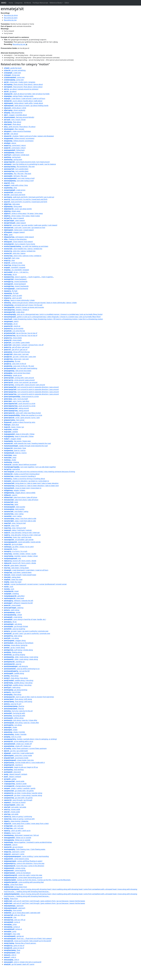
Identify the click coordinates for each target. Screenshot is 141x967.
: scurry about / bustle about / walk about (23, 101)
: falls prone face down (17, 371)
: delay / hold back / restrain (18, 530)
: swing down (12, 577)
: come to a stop (13, 263)
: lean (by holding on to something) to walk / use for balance (30, 164)
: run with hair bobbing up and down (26, 246)
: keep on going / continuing (18, 816)
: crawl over (12, 73)
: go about (10, 91)
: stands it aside (15, 784)
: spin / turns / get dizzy (16, 401)
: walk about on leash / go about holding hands (26, 105)
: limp (9, 183)
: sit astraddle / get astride (18, 539)
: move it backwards (16, 286)
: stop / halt (11, 525)
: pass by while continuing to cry (22, 669)
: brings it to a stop (14, 265)
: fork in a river (12, 737)
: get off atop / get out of (16, 347)
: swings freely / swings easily (18, 96)
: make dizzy (14, 312)
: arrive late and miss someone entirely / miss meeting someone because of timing (39, 471)
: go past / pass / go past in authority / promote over (26, 631)
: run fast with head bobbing (20, 368)
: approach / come (14, 852)
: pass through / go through (18, 800)
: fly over (12, 361)
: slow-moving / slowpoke (16, 821)
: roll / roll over (14, 826)
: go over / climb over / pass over (20, 356)
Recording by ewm (11, 18)
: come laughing (15, 870)
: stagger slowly (12, 439)
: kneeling (11, 593)
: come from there (13, 884)
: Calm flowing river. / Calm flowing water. (24, 849)
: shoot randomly (14, 110)
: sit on (10, 274)
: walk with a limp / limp (16, 185)
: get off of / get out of (15, 349)
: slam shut (11, 425)
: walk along (12, 687)
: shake (10, 460)
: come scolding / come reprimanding (26, 856)
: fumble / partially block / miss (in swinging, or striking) (30, 739)
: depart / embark (12, 776)
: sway (10, 455)
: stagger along (15, 640)
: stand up (12, 326)
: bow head (14, 598)
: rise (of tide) (12, 692)
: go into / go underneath (16, 751)
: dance (10, 143)
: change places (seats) (17, 786)
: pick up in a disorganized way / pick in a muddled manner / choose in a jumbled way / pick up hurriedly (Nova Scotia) (53, 314)
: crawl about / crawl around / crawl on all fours (24, 98)
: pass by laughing (14, 629)
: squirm (10, 495)
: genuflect (14, 596)
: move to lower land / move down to (22, 488)
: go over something (15, 70)
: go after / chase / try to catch (19, 547)
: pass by (12, 664)
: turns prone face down (17, 373)
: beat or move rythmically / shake (19, 300)
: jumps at (12, 927)
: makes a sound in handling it (20, 476)
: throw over (12, 75)
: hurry (10, 549)
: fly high (10, 291)
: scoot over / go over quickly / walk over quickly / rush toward (30, 225)
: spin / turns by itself (16, 399)
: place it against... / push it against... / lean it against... (29, 277)
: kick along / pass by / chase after (20, 720)
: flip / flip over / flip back (17, 173)
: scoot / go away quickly (18, 209)
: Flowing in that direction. (15, 239)
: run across (13, 192)
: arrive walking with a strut (18, 741)
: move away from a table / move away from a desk (26, 823)
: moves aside (12, 809)
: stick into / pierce (14, 253)
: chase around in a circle (21, 396)
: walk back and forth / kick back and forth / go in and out (29, 197)
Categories (19, 3)
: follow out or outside (17, 837)
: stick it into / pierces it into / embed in (22, 256)
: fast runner (14, 420)
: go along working (15, 690)
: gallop (10, 779)
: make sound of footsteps (17, 131)
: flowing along (13, 652)
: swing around (16, 408)
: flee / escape (14, 129)
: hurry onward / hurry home (19, 244)
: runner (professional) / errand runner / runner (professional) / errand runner (35, 584)
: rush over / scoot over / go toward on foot (24, 227)
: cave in (10, 845)
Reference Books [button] (56, 3)
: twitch (11, 321)
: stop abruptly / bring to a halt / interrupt (22, 535)
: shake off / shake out (17, 746)
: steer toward (14, 220)
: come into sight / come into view (23, 875)
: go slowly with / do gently (19, 791)
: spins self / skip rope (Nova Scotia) (22, 413)
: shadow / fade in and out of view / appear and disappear (29, 136)
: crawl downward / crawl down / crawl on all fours (26, 570)
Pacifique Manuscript (40, 3)
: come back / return (15, 145)
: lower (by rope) (13, 579)
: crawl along (13, 617)
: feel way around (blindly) (19, 117)
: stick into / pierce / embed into (19, 251)
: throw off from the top (17, 352)
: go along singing (14, 654)
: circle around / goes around (19, 380)
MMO (3, 2)
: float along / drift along (18, 699)
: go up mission (13, 847)
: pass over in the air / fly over (19, 366)
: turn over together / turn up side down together (30, 467)
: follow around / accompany (19, 138)
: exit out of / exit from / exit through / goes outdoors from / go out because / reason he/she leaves (44, 901)
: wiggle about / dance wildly (19, 493)
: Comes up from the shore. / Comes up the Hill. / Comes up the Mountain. (37, 880)
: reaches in (13, 765)
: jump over (14, 77)
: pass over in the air (15, 364)
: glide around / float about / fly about (19, 127)
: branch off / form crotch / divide (20, 561)
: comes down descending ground (23, 877)
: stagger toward (14, 232)
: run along (11, 638)
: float (12, 950)
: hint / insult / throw (15, 119)
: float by (14, 706)
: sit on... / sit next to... (16, 272)
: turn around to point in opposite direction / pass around (31, 387)
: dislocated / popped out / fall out (21, 835)
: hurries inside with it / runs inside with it (24, 762)
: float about (12, 122)
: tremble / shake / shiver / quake (20, 554)
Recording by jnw (10, 20)
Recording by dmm (11, 15)
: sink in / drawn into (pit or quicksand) (22, 962)
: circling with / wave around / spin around (24, 385)
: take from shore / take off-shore (20, 497)
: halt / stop (11, 258)
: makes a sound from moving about (21, 474)
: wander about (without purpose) (20, 464)
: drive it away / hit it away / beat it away (22, 216)
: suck (8, 586)
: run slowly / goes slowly (17, 342)
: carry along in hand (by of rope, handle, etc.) (25, 619)
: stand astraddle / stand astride (22, 542)
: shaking (11, 462)
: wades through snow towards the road (26, 446)
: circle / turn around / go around (20, 382)
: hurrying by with (14, 713)
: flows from (11, 898)
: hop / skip (12, 934)
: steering (13, 608)
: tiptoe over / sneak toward (19, 230)
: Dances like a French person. (20, 943)
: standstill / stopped (14, 267)
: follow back (14, 150)
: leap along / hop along (16, 678)
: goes (8, 234)
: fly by (10, 622)
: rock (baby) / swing (16, 511)
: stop (9, 260)
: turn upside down (16, 169)
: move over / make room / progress (19, 82)
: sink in (10, 955)
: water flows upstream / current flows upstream (25, 748)
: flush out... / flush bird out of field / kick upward (28, 938)
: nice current (13, 910)
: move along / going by (15, 645)
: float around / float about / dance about (23, 84)
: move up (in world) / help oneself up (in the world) (27, 941)
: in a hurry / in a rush (15, 551)
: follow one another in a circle (23, 415)
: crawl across (14, 190)
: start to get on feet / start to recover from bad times (29, 697)
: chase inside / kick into (19, 760)
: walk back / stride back (16, 155)
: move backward (15, 279)
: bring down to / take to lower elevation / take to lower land (31, 486)
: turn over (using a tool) (19, 178)
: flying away (13, 206)
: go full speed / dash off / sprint (19, 964)
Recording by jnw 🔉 (20, 44)
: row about (11, 134)
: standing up (14, 662)
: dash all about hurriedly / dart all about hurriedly (26, 94)
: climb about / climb (15, 108)
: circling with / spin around (19, 378)
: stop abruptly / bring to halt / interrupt (22, 532)
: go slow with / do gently (18, 798)
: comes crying (14, 868)
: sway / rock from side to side (20, 518)
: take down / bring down (16, 568)
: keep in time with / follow (19, 434)
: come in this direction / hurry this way (24, 863)
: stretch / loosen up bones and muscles (24, 307)
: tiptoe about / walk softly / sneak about (23, 103)
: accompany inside (16, 758)
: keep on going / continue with (19, 819)
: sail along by (16, 666)
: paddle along (14, 673)
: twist (11, 502)
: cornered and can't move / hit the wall (23, 305)
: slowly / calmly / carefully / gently (19, 788)
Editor (67, 3)
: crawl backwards (16, 288)
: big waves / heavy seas (17, 441)
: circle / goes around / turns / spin (22, 417)
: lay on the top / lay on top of (20, 333)
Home (11, 3)
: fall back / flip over (15, 176)
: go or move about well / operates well (22, 913)
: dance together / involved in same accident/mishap (28, 842)
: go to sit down (13, 544)
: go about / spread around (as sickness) (21, 89)
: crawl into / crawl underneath (19, 753)
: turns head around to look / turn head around (27, 162)
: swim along (11, 610)
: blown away (12, 211)
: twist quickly (14, 507)
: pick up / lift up (14, 915)
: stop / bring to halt (15, 523)
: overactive (12, 469)
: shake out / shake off (18, 744)
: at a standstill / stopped (16, 270)
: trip (12, 558)
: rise (10, 917)
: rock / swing (13, 514)
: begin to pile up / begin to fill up (21, 767)
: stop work (12, 772)
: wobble (11, 429)
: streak (12, 612)
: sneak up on (13, 375)
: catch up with (13, 295)
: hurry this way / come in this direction (24, 866)
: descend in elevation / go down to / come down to (26, 481)
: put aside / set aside (15, 807)
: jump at (12, 922)
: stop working (14, 769)
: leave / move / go (14, 427)
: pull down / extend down (18, 572)
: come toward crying (16, 859)
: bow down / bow (15, 448)
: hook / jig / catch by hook (17, 537)
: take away (12, 204)
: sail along (13, 624)
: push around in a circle (19, 403)
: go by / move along (14, 647)
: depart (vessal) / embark (15, 774)
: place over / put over (16, 354)
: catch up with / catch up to (17, 830)
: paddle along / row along (18, 680)
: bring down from (15, 887)
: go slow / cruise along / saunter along (23, 793)
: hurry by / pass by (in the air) (18, 711)
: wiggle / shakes (14, 490)
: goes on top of (14, 945)
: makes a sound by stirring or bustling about (24, 478)
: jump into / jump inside (18, 755)
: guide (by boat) (13, 68)
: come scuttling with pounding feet (24, 882)
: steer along (13, 636)
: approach (14, 906)
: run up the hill (16, 671)
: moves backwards (15, 281)
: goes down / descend (15, 565)
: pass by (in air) (12, 704)
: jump (10, 924)
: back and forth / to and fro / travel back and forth (25, 199)
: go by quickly (13, 328)
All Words (27, 3)
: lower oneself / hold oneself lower (20, 575)
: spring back (12, 157)
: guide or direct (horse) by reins (19, 422)
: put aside (11, 814)
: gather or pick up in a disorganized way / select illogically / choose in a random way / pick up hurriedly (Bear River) (52, 317)
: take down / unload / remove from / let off (23, 345)
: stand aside (14, 781)
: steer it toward (14, 218)
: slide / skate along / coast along (21, 657)
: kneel (11, 591)
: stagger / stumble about (15, 115)
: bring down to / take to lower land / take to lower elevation (31, 483)
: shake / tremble (14, 732)
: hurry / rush (12, 833)
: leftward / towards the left (18, 600)
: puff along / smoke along (18, 650)
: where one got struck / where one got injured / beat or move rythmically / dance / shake (40, 303)
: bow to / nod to (14, 450)
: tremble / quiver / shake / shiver (21, 556)
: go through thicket (16, 626)
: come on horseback (17, 873)
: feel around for (13, 112)
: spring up (14, 936)
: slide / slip (14, 805)
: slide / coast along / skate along (21, 659)
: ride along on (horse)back (18, 643)
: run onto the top (14, 331)
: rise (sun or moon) (15, 802)
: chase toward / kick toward (18, 242)
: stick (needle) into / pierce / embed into (23, 249)
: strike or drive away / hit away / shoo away (23, 213)
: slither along (13, 718)
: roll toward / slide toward (19, 237)
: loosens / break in (16, 310)
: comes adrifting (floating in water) (23, 861)
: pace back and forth (14, 195)
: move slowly (13, 338)
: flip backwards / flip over (19, 166)
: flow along (11, 676)
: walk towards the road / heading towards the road (27, 443)
